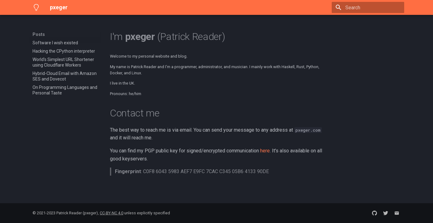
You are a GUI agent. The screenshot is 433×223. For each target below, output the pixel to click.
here (265, 151)
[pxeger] (36, 7)
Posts (39, 34)
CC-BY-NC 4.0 (111, 213)
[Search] (368, 7)
